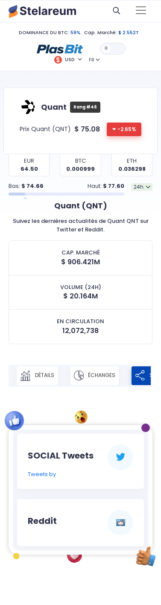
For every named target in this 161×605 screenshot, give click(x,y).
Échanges (94, 376)
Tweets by (42, 474)
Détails (37, 376)
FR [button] (91, 59)
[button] (60, 48)
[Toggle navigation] (140, 11)
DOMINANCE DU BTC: (44, 32)
